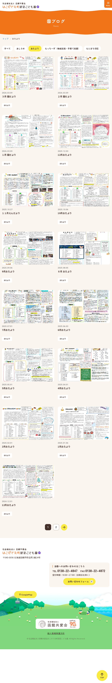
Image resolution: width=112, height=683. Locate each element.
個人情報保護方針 (56, 633)
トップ (6, 38)
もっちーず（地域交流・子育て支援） (62, 48)
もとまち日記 (92, 48)
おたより (35, 48)
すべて (7, 48)
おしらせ (20, 48)
